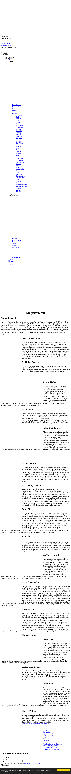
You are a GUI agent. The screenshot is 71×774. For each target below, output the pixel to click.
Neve (3, 761)
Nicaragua (19, 132)
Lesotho (18, 146)
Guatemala (19, 127)
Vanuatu (18, 191)
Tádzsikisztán (20, 178)
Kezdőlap (46, 730)
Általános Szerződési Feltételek (52, 744)
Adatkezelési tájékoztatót (32, 763)
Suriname (19, 136)
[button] (9, 58)
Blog (9, 263)
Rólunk (10, 259)
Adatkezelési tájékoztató (50, 746)
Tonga (18, 190)
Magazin (11, 261)
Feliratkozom (5, 765)
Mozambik (19, 150)
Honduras (19, 129)
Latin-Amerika (16, 105)
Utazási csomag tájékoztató (51, 749)
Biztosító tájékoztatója (50, 747)
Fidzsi (18, 183)
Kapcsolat (11, 264)
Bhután (18, 164)
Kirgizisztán (20, 169)
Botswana (19, 141)
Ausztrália (15, 112)
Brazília (18, 119)
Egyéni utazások (13, 195)
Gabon (18, 145)
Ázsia (14, 110)
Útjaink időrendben (14, 257)
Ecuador (18, 124)
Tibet (17, 179)
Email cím (5, 759)
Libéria (18, 148)
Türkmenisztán (20, 181)
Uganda (18, 155)
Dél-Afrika (19, 143)
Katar (18, 167)
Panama (18, 134)
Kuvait (18, 171)
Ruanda (18, 153)
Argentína (19, 115)
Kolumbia (19, 131)
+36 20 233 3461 (6, 44)
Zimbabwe (19, 158)
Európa (14, 113)
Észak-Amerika (17, 106)
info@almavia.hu (6, 45)
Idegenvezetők (47, 739)
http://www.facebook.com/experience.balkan (35, 724)
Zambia (18, 157)
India (17, 165)
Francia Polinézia (21, 184)
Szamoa (18, 188)
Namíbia (18, 152)
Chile (18, 120)
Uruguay (19, 138)
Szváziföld (19, 160)
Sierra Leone (20, 162)
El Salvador (19, 125)
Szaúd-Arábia (20, 176)
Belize (18, 117)
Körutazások (12, 61)
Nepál (18, 172)
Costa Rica (19, 122)
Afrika (14, 108)
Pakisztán (19, 174)
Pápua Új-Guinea (21, 186)
